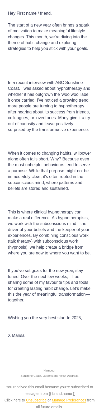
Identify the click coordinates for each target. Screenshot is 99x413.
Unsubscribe (36, 400)
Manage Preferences (69, 400)
